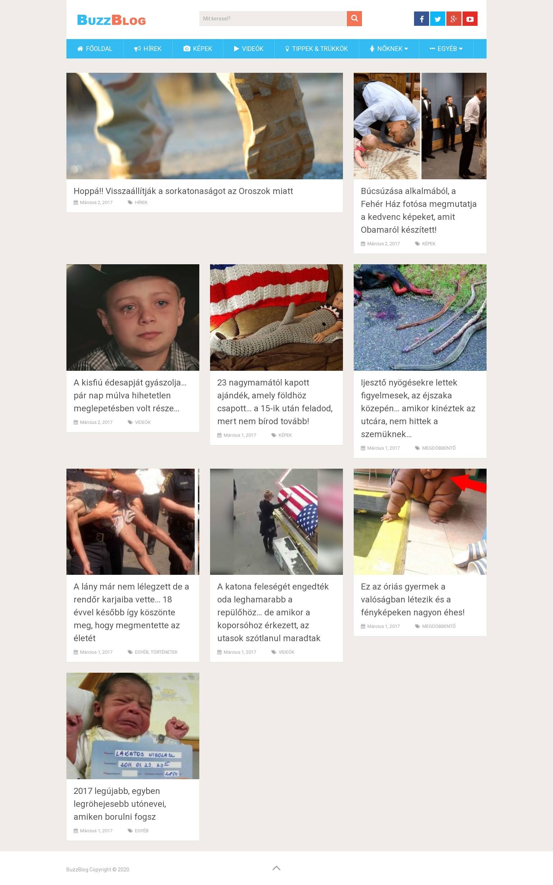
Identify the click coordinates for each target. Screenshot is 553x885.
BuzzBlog (77, 869)
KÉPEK (197, 48)
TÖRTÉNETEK (164, 652)
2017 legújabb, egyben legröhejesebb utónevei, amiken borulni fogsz (120, 804)
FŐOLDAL (94, 48)
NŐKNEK (386, 48)
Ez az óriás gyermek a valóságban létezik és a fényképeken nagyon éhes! (413, 599)
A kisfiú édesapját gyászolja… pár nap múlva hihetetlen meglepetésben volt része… (130, 395)
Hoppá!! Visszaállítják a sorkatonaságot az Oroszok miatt (183, 191)
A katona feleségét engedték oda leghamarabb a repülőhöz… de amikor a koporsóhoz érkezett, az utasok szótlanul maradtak (273, 612)
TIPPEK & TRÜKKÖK (316, 48)
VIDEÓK (249, 48)
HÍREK (148, 48)
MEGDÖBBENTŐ (439, 448)
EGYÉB (443, 48)
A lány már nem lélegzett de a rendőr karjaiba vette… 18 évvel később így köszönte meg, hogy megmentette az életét (131, 612)
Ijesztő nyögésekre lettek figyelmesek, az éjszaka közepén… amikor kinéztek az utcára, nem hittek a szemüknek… (418, 408)
